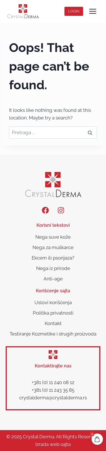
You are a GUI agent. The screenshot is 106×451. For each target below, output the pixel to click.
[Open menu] (92, 11)
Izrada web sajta (53, 444)
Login (73, 11)
